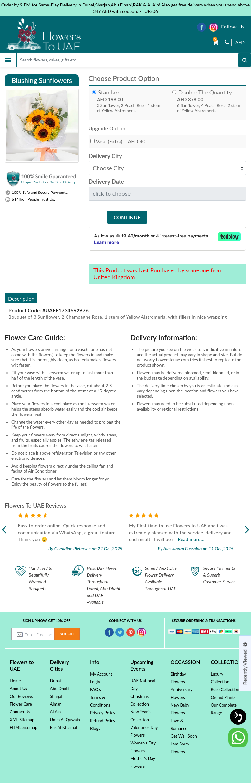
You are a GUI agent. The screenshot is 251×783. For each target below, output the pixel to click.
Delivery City (105, 156)
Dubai (55, 680)
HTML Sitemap (23, 727)
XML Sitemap (22, 719)
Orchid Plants (223, 697)
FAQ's (95, 689)
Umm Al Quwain (65, 719)
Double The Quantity (205, 92)
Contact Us (20, 711)
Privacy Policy (102, 712)
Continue (127, 217)
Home (15, 680)
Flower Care (21, 704)
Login (95, 681)
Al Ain (55, 711)
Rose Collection (225, 689)
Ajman (55, 704)
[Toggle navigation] (8, 60)
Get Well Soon (184, 736)
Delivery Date (106, 181)
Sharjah (56, 696)
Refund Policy (102, 720)
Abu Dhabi (59, 688)
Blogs (95, 728)
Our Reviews (21, 696)
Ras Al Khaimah (64, 727)
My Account (101, 674)
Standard (109, 92)
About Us (18, 688)
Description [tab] (21, 298)
